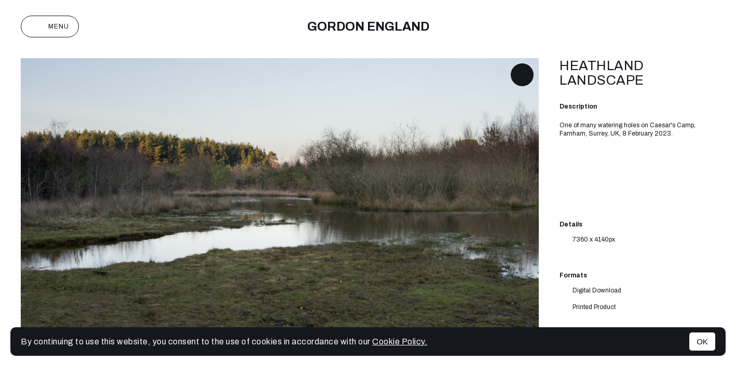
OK (702, 341)
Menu (50, 26)
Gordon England (368, 26)
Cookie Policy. (399, 341)
